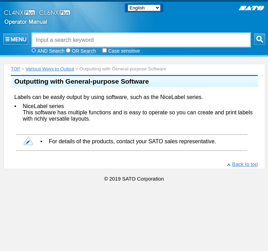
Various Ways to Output (49, 68)
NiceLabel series (43, 106)
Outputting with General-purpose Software (81, 81)
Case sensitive (124, 51)
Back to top (245, 164)
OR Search (84, 51)
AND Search (51, 51)
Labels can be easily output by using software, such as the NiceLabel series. (108, 97)
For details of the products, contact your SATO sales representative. (132, 141)
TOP (15, 68)
